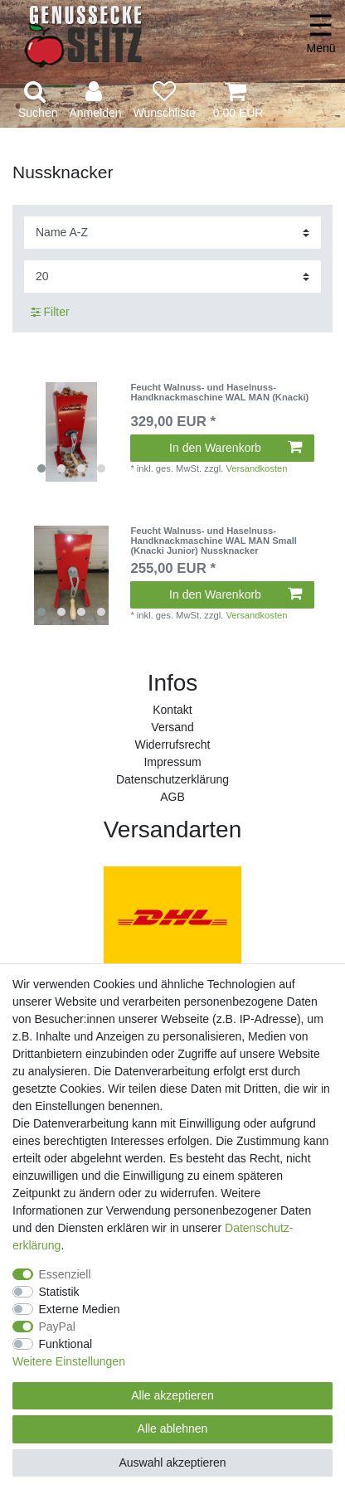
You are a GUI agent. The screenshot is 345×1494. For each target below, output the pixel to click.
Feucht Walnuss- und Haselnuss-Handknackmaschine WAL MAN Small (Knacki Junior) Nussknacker (213, 541)
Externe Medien (79, 1309)
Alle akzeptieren (172, 1395)
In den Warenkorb (235, 447)
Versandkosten (256, 468)
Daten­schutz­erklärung (172, 779)
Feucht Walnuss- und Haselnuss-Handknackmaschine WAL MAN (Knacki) (219, 392)
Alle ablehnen (173, 1428)
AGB (172, 796)
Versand (172, 727)
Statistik (59, 1291)
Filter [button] (50, 312)
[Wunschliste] (165, 101)
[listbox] (71, 432)
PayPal (57, 1326)
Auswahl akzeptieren (172, 1462)
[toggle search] (37, 101)
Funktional (66, 1344)
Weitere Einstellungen (68, 1361)
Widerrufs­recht (172, 744)
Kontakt (172, 709)
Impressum (172, 762)
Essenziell (65, 1274)
